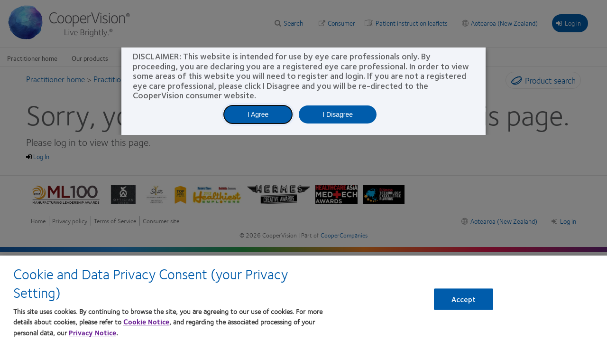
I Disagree (337, 114)
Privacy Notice (92, 332)
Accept (463, 299)
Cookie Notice (146, 321)
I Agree (258, 114)
